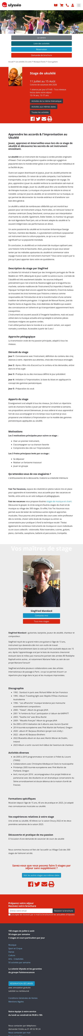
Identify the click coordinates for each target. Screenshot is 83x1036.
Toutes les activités (40, 112)
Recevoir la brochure (63, 910)
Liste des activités (41, 43)
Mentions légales (16, 1001)
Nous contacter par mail (19, 1032)
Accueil (11, 62)
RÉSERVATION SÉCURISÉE (21, 983)
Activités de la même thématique (46, 101)
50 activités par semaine (19, 962)
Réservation (41, 49)
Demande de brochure (41, 55)
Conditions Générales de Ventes (23, 998)
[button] (6, 34)
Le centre (41, 37)
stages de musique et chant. (59, 501)
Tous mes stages (41, 621)
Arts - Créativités (15, 959)
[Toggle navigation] (79, 5)
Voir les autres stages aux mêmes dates (42, 875)
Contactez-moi (41, 615)
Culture (11, 955)
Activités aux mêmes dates (44, 106)
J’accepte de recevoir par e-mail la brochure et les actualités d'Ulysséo (43, 914)
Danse (11, 952)
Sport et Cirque (15, 948)
